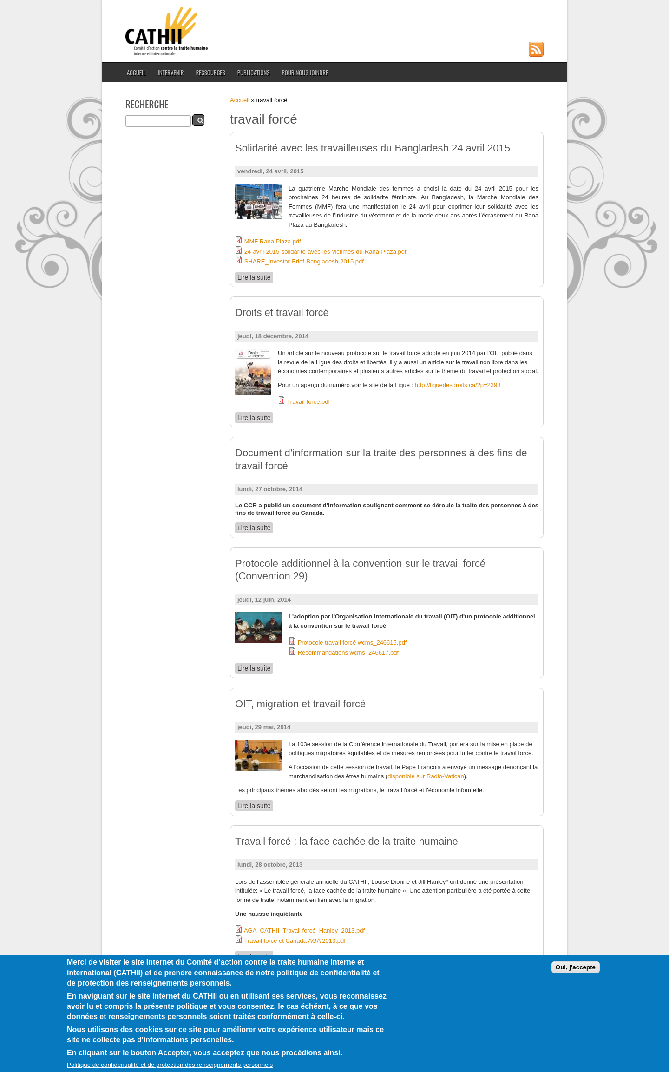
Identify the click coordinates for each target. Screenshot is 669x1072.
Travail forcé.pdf (308, 401)
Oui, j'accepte (576, 969)
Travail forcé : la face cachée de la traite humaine (346, 841)
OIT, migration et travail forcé (300, 704)
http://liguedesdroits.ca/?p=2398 (458, 384)
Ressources (210, 72)
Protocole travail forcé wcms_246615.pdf (352, 642)
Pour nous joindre (305, 72)
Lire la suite (255, 277)
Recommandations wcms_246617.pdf (348, 652)
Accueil (136, 72)
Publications (253, 72)
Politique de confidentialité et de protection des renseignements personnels (170, 1066)
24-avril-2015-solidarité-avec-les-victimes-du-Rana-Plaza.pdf (325, 251)
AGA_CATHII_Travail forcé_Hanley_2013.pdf (304, 930)
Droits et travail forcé (282, 312)
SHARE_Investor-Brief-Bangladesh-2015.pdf (304, 261)
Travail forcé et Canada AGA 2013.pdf (295, 940)
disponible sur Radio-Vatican (425, 776)
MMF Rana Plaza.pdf (272, 241)
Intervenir (170, 72)
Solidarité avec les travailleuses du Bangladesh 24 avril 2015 (372, 148)
